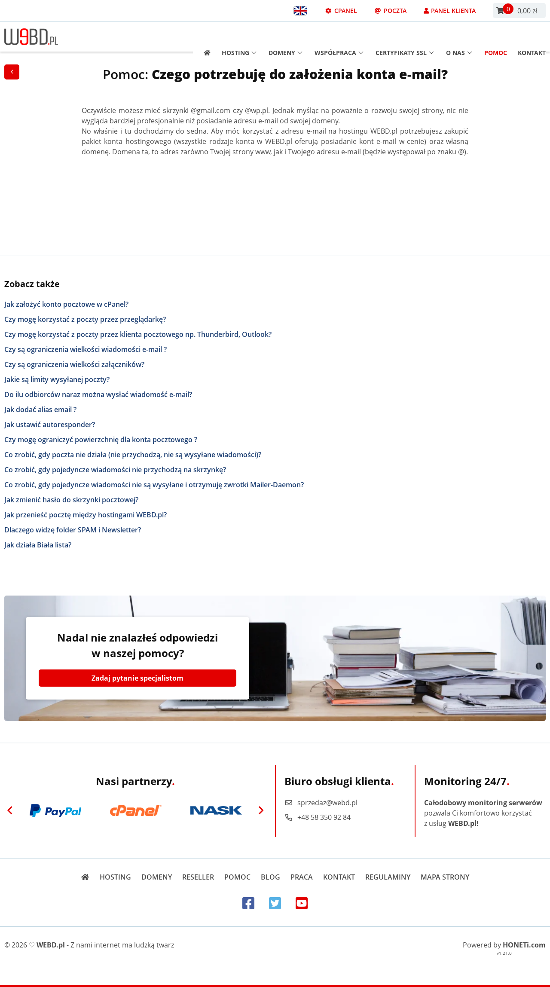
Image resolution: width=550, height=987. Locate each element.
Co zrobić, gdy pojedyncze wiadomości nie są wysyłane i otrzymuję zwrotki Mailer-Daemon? (154, 484)
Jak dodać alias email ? (40, 409)
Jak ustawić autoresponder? (49, 424)
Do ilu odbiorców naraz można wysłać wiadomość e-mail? (98, 394)
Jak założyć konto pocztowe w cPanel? (66, 304)
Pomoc (495, 37)
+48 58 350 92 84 (317, 817)
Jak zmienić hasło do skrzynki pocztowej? (71, 499)
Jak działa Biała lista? (37, 545)
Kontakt (532, 37)
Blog (270, 877)
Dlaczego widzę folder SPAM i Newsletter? (72, 530)
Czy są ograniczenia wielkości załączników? (74, 364)
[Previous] (9, 810)
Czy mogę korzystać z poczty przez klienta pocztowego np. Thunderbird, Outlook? (138, 334)
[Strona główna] (204, 37)
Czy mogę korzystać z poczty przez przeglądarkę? (85, 319)
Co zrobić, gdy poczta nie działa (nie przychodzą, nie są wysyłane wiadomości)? (132, 454)
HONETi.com (524, 945)
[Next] (260, 810)
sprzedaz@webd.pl (321, 802)
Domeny (285, 37)
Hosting (239, 37)
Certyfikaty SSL (405, 37)
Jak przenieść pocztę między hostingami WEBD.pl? (85, 514)
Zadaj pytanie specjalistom (137, 678)
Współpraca (339, 37)
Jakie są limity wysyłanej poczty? (57, 379)
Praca (301, 877)
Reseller (198, 877)
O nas (459, 37)
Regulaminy (387, 877)
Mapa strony (445, 877)
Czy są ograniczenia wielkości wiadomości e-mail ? (85, 349)
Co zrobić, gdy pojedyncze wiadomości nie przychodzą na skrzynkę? (115, 469)
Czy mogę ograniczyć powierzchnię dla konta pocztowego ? (100, 439)
